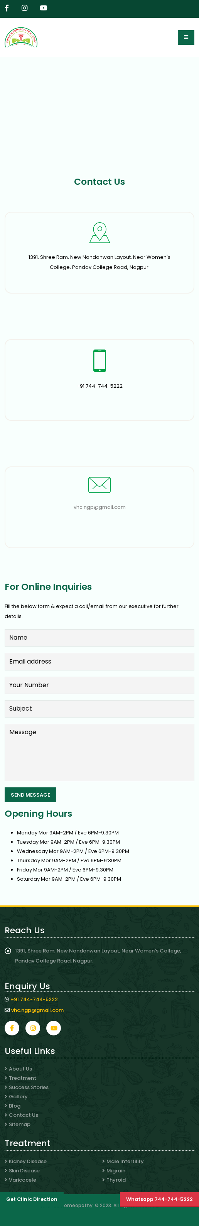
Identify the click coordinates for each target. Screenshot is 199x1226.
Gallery (18, 1096)
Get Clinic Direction (31, 1199)
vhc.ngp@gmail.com (100, 507)
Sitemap (19, 1124)
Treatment (22, 1078)
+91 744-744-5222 (34, 999)
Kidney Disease (28, 1161)
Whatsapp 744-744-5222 (159, 1199)
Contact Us (23, 1115)
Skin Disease (24, 1170)
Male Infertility (125, 1161)
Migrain (115, 1170)
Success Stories (29, 1087)
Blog (14, 1105)
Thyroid (116, 1180)
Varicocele (22, 1180)
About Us (20, 1068)
